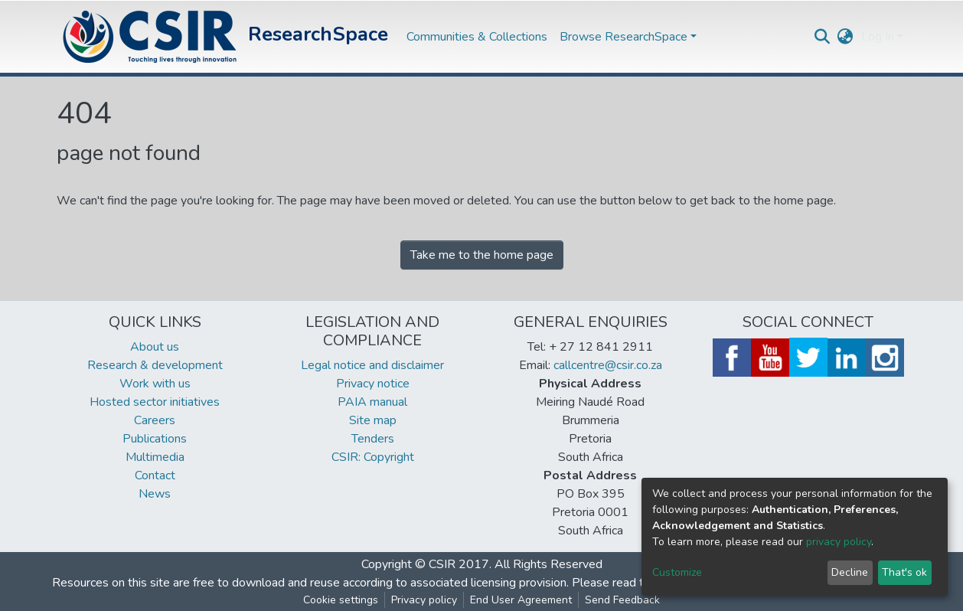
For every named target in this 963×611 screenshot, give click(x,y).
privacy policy (838, 541)
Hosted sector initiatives (155, 402)
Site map (373, 420)
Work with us (155, 383)
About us (154, 346)
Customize (677, 572)
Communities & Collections (476, 36)
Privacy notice (373, 383)
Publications (154, 438)
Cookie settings (340, 600)
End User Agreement (521, 600)
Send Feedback (622, 600)
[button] (845, 37)
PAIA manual (372, 402)
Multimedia (155, 457)
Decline (849, 572)
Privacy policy (424, 600)
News (155, 493)
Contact (155, 475)
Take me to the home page (481, 255)
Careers (154, 420)
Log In (877, 36)
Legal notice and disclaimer (372, 365)
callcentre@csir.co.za (607, 365)
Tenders (372, 438)
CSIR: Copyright (372, 457)
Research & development (155, 365)
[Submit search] (822, 37)
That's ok (904, 572)
